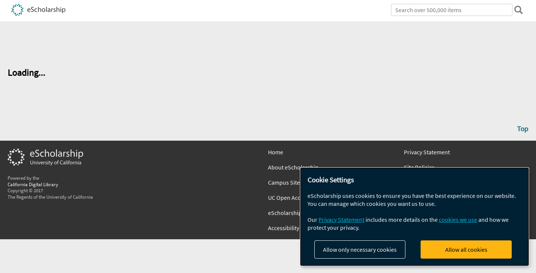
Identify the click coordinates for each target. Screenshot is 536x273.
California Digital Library (33, 184)
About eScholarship (293, 167)
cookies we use (458, 219)
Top (522, 128)
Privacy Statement (427, 152)
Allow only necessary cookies (360, 249)
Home (275, 152)
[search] (518, 10)
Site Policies (419, 167)
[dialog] (414, 216)
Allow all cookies (466, 249)
